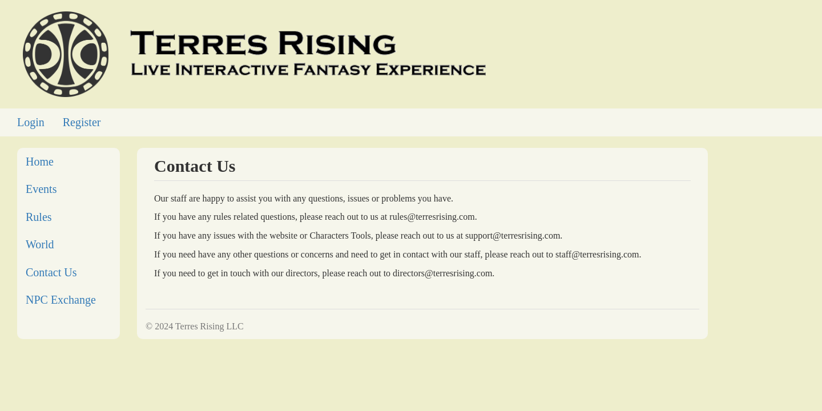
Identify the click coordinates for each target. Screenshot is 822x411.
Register (82, 122)
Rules (39, 217)
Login (31, 122)
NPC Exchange (61, 299)
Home (40, 161)
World (40, 244)
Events (41, 189)
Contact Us (51, 272)
